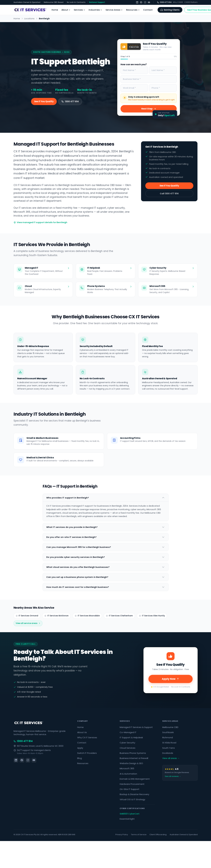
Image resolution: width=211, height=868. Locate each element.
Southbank (168, 732)
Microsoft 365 (127, 768)
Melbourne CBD (170, 727)
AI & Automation (128, 773)
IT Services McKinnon (56, 615)
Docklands (167, 753)
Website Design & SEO (131, 763)
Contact (148, 9)
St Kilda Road (169, 742)
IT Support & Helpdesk (131, 737)
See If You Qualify (44, 101)
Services (79, 9)
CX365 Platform (191, 2)
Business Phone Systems (133, 753)
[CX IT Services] (28, 722)
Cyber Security (127, 742)
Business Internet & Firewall (134, 758)
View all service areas (28, 623)
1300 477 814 (164, 2)
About (65, 9)
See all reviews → (173, 776)
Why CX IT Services (87, 737)
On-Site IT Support (129, 789)
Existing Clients (170, 9)
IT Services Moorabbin (87, 615)
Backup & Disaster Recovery (134, 794)
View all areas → (171, 758)
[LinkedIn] (137, 2)
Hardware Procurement (132, 783)
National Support (97, 2)
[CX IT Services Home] (30, 10)
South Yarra (168, 747)
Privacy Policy (121, 834)
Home (55, 9)
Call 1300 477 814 (169, 193)
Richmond (167, 737)
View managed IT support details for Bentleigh (40, 222)
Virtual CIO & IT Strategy (132, 799)
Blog (79, 758)
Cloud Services (127, 747)
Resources (133, 9)
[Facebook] (141, 2)
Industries (95, 9)
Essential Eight (127, 818)
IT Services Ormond (27, 615)
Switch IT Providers (87, 753)
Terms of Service (138, 834)
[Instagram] (145, 2)
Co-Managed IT (128, 732)
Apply (80, 747)
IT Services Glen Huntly (152, 615)
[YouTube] (149, 2)
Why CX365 (178, 2)
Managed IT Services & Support (136, 727)
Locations (29, 18)
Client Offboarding (158, 834)
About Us (82, 732)
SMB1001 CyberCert (129, 813)
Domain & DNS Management (135, 778)
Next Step (148, 108)
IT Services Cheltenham (119, 615)
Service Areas (114, 9)
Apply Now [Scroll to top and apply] (170, 679)
